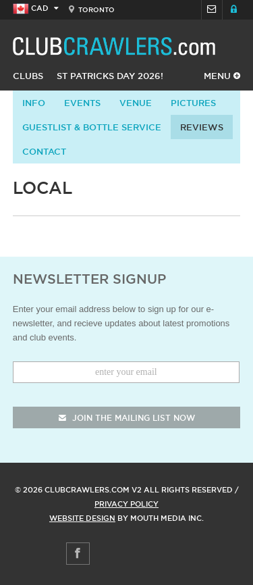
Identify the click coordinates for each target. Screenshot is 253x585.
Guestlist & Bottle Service (91, 127)
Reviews (201, 127)
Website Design (82, 518)
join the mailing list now (127, 417)
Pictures (193, 102)
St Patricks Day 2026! (110, 75)
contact (44, 151)
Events (82, 102)
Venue (135, 102)
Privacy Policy (126, 504)
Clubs (28, 75)
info (33, 102)
